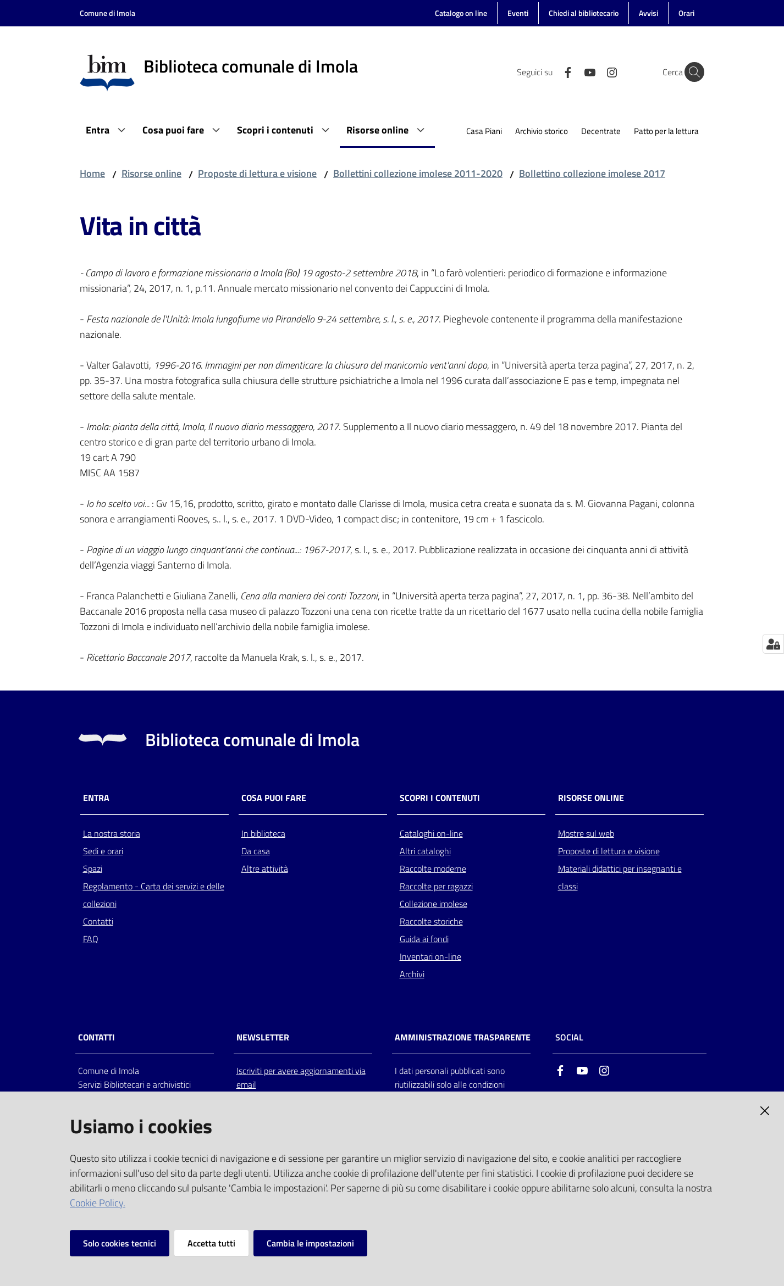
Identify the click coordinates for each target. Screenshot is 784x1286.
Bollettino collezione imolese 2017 (592, 173)
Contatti (98, 921)
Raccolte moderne (433, 868)
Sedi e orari (103, 851)
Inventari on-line (430, 956)
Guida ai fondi (424, 938)
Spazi (92, 868)
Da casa (255, 851)
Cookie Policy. (97, 1202)
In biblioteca (263, 833)
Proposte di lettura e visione (257, 173)
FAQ (90, 938)
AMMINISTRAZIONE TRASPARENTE (463, 1037)
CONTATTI (96, 1037)
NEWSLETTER (262, 1037)
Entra (96, 798)
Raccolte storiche (431, 921)
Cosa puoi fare (273, 798)
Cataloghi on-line (431, 833)
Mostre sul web (586, 833)
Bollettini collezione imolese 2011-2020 (418, 173)
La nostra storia (111, 833)
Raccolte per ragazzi (436, 886)
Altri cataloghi (425, 851)
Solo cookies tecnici (119, 1243)
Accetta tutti (211, 1243)
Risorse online (151, 173)
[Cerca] (691, 72)
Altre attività (264, 868)
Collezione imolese (433, 903)
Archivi (412, 974)
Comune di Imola (107, 13)
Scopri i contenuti (440, 798)
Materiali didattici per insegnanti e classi (620, 877)
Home (92, 173)
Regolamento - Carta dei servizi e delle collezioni (153, 894)
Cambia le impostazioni (310, 1243)
